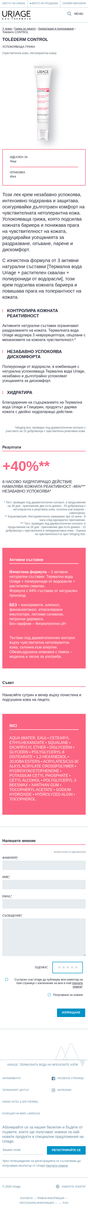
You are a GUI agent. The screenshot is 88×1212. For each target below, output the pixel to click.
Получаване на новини (65, 995)
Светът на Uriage (13, 3)
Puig (65, 1203)
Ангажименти (11, 1078)
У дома (7, 28)
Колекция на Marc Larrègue (21, 1113)
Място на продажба (45, 3)
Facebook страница (68, 1078)
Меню (78, 14)
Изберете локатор (71, 1186)
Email (7, 896)
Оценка (41, 967)
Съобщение (12, 915)
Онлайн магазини (74, 3)
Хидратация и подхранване (56, 28)
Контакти (26, 1198)
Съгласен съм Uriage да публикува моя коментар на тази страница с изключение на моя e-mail (44, 983)
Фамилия (10, 857)
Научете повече (77, 985)
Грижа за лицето (25, 28)
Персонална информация (37, 1203)
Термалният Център (15, 1090)
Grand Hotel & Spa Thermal (20, 1102)
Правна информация (50, 1198)
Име (6, 877)
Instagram (61, 1090)
